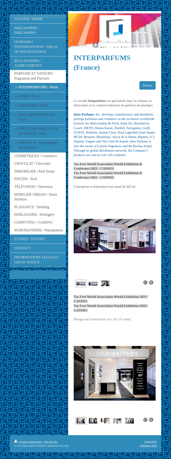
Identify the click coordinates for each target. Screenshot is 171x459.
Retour (147, 85)
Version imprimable (28, 441)
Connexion (150, 441)
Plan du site (50, 441)
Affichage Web (148, 445)
